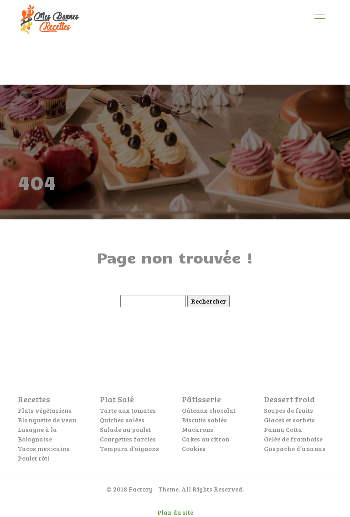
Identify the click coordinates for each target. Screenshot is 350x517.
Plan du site (175, 512)
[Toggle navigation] (319, 19)
